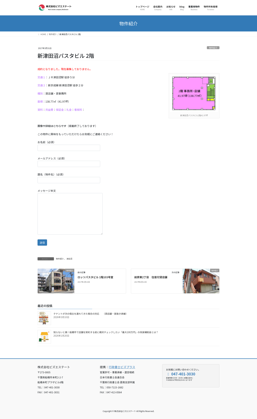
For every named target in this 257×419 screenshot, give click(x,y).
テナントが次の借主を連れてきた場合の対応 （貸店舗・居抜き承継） (90, 313)
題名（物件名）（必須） (69, 177)
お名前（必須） (69, 145)
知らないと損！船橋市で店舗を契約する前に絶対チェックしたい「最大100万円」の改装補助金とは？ (105, 332)
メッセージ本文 (70, 212)
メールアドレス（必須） (69, 161)
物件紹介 (213, 47)
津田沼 (69, 258)
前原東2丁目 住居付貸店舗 (150, 277)
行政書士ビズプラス (122, 367)
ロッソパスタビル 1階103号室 (95, 277)
